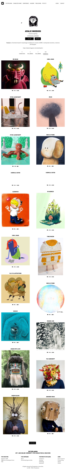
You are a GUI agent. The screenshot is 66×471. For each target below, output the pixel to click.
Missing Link (15, 319)
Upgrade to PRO (4, 458)
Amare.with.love (50, 346)
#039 (8, 42)
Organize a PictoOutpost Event (7, 460)
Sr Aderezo (15, 190)
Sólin (50, 96)
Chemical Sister (15, 171)
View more (32, 443)
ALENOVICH (50, 190)
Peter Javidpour (15, 96)
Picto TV (44, 3)
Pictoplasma (9, 3)
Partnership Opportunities (26, 460)
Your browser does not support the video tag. (15, 178)
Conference (26, 3)
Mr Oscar (15, 59)
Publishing (38, 3)
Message (38, 38)
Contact (59, 463)
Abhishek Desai (15, 394)
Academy (32, 3)
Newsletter (41, 463)
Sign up (62, 3)
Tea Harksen (15, 356)
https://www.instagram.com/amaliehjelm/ (33, 48)
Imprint (59, 461)
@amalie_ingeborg (33, 33)
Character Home (17, 3)
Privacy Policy (61, 460)
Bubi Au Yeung (15, 134)
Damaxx (50, 308)
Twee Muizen (15, 235)
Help (2, 461)
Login (57, 3)
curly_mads (50, 59)
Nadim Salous (50, 392)
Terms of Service (61, 458)
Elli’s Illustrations (50, 271)
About (22, 458)
